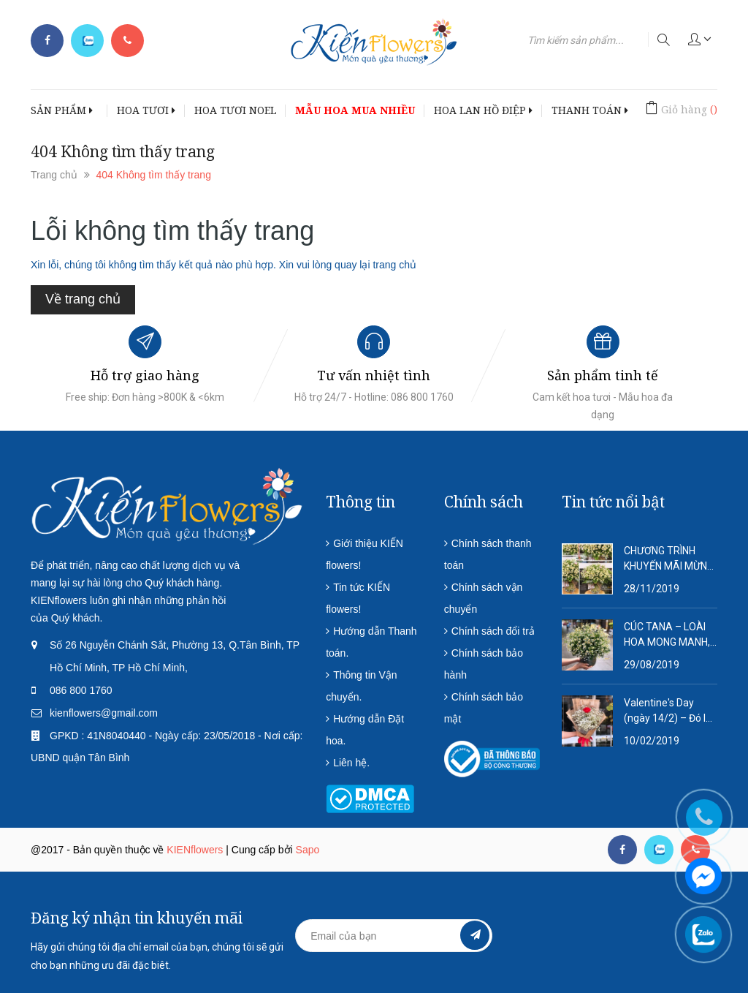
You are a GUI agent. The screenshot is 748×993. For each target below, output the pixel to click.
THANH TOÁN (590, 110)
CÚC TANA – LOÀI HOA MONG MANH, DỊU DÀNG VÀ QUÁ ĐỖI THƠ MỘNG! (667, 635)
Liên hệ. (351, 763)
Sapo (308, 850)
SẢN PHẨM (62, 110)
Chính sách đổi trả (493, 631)
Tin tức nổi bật (613, 501)
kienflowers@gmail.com (104, 713)
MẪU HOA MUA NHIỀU (355, 110)
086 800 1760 (81, 690)
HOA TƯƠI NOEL (235, 110)
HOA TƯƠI (146, 110)
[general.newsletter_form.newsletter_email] (393, 935)
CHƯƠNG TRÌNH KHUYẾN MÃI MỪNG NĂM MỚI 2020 (669, 559)
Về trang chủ (83, 299)
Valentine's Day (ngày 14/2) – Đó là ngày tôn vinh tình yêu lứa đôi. (667, 711)
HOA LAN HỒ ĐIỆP (483, 110)
